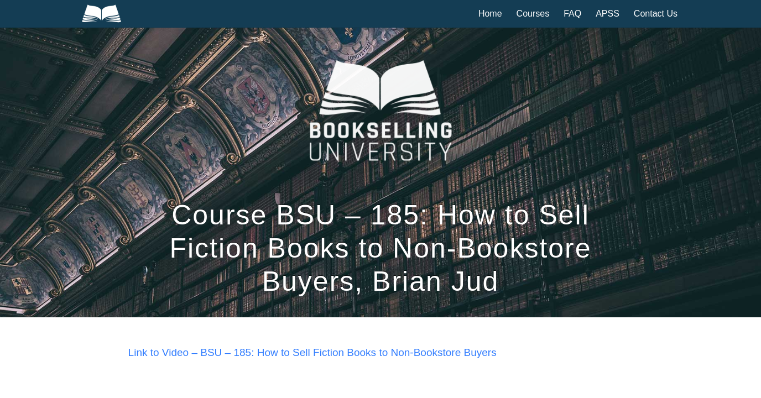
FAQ (572, 13)
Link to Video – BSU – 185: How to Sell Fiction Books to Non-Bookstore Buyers (312, 352)
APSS (607, 13)
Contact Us (655, 13)
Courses (533, 13)
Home (490, 13)
